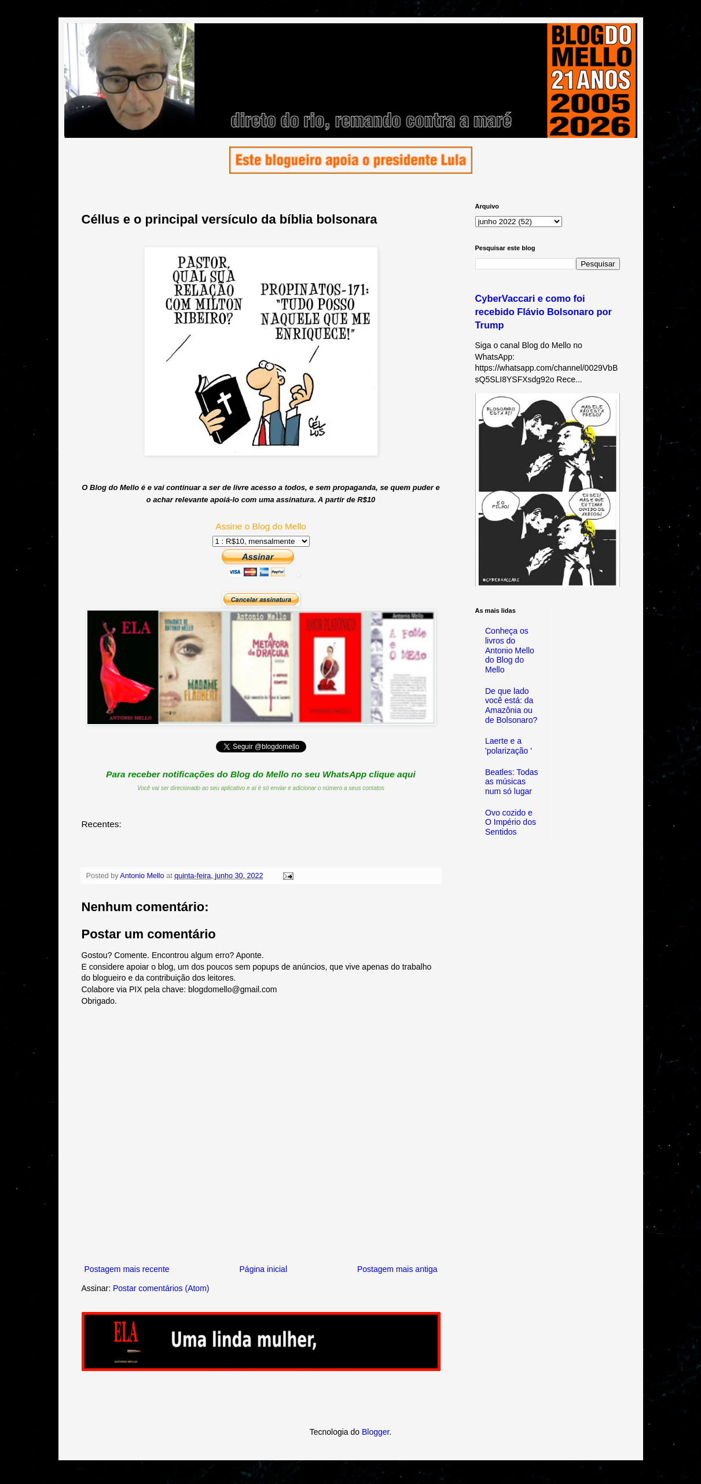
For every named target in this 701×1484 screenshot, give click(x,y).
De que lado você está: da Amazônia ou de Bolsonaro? (511, 705)
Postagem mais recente (127, 1269)
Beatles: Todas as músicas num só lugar (511, 781)
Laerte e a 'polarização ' (508, 745)
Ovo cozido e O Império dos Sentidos (510, 822)
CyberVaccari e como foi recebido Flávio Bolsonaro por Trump (543, 311)
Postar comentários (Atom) (161, 1288)
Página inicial (264, 1269)
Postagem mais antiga (397, 1269)
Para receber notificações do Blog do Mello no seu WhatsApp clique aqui (261, 774)
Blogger (375, 1432)
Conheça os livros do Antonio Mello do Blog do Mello (509, 650)
